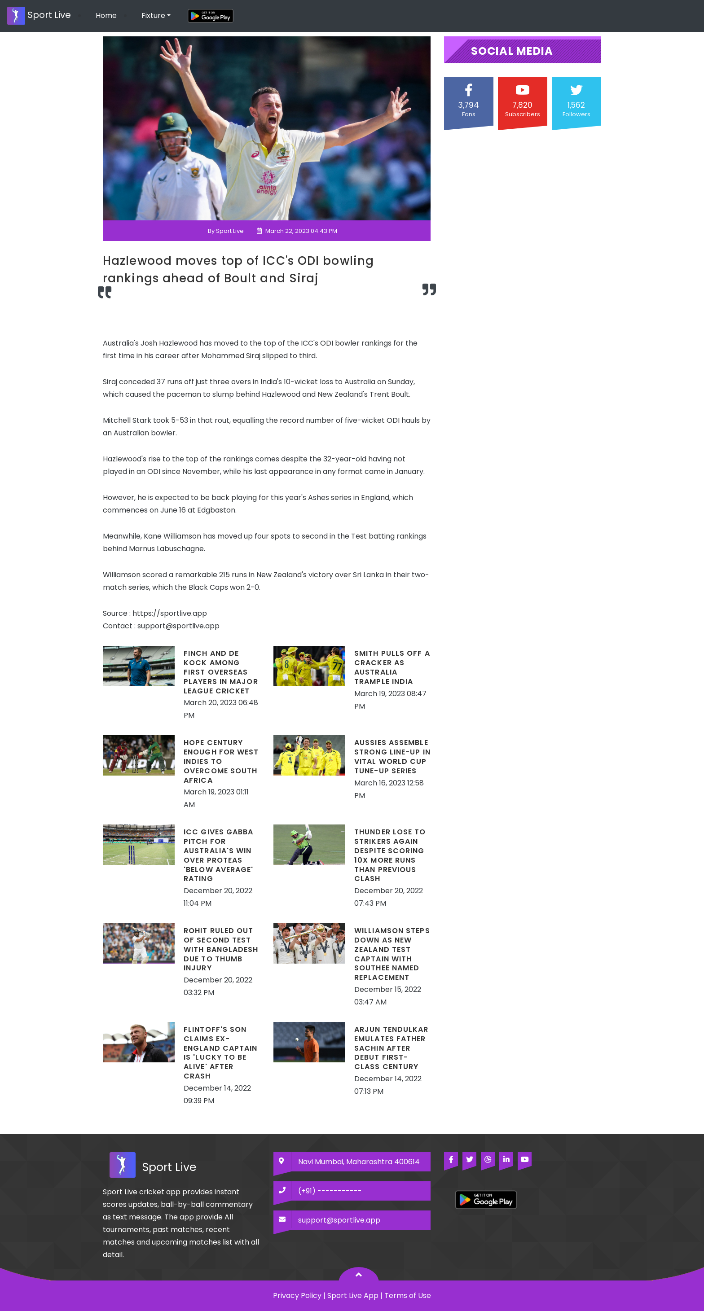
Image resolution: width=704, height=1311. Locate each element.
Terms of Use (407, 1295)
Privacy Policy (297, 1295)
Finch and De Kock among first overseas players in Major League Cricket (221, 672)
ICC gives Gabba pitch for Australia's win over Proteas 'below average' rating (219, 855)
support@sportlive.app (339, 1220)
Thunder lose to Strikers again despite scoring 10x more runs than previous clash (390, 855)
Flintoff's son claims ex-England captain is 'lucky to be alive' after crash (221, 1052)
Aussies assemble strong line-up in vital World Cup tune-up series (392, 756)
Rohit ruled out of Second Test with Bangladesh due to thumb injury (221, 949)
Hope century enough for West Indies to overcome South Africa (221, 761)
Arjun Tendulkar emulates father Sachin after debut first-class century (391, 1048)
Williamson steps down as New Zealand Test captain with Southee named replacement (392, 953)
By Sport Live (226, 231)
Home (106, 15)
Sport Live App (352, 1295)
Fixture (153, 15)
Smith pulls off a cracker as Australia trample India (392, 667)
